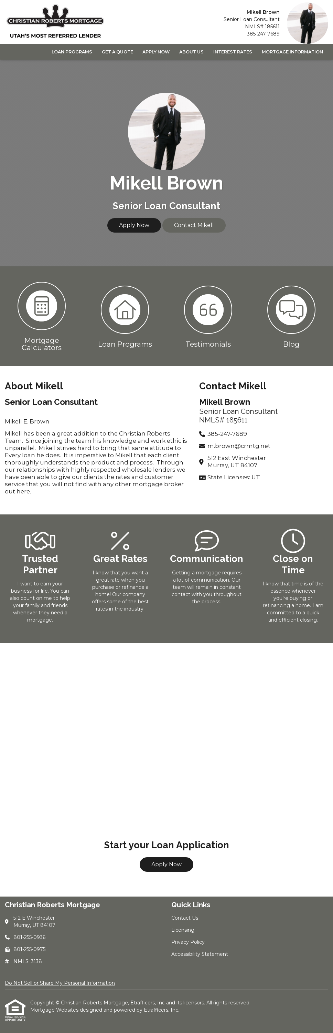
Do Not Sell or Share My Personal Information (60, 983)
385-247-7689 (263, 34)
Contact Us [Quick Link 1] (184, 918)
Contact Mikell (194, 225)
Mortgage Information (292, 51)
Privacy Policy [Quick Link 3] (188, 942)
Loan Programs (72, 51)
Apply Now (156, 51)
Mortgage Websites (55, 1010)
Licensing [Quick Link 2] (182, 930)
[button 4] (291, 316)
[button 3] (208, 316)
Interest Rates (232, 51)
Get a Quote (117, 51)
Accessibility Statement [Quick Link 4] (199, 954)
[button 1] (41, 316)
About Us (191, 51)
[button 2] (125, 316)
